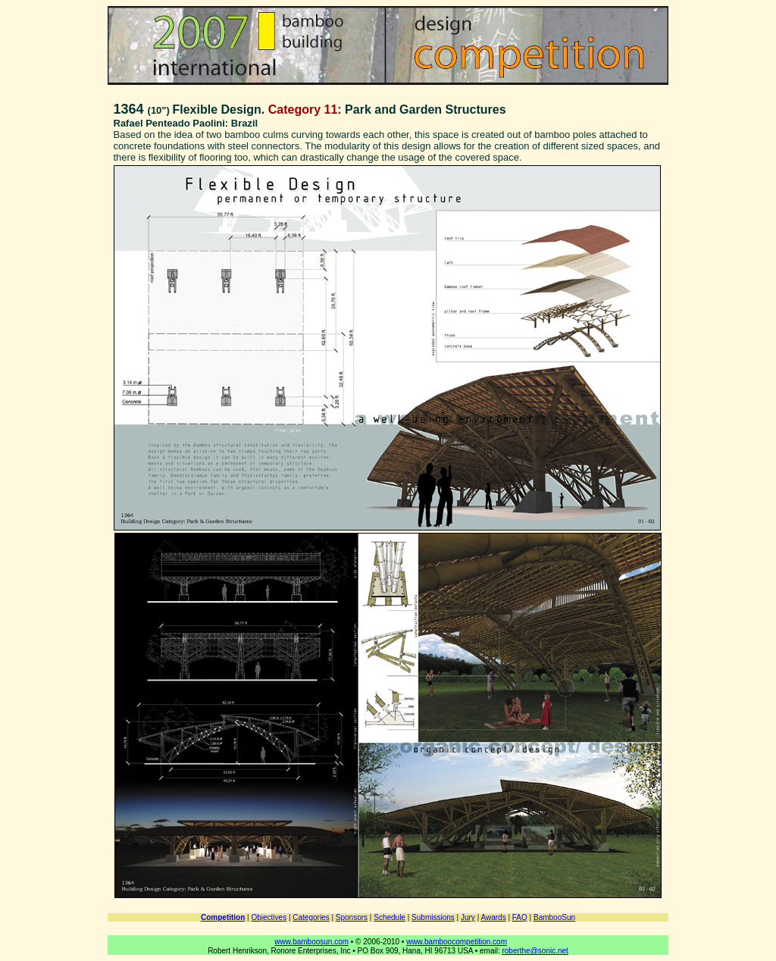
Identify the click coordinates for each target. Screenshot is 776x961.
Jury (468, 917)
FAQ (519, 917)
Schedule (389, 917)
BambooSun (554, 917)
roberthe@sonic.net (535, 951)
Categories (311, 917)
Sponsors (352, 917)
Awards (492, 917)
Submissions (433, 917)
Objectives (268, 917)
